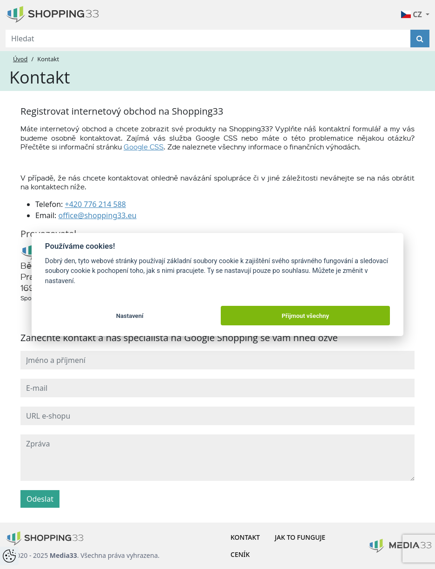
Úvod (20, 59)
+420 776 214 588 (95, 204)
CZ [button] (412, 14)
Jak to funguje (300, 537)
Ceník (240, 554)
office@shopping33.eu (98, 215)
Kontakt (245, 537)
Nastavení (130, 315)
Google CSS (144, 146)
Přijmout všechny (305, 315)
